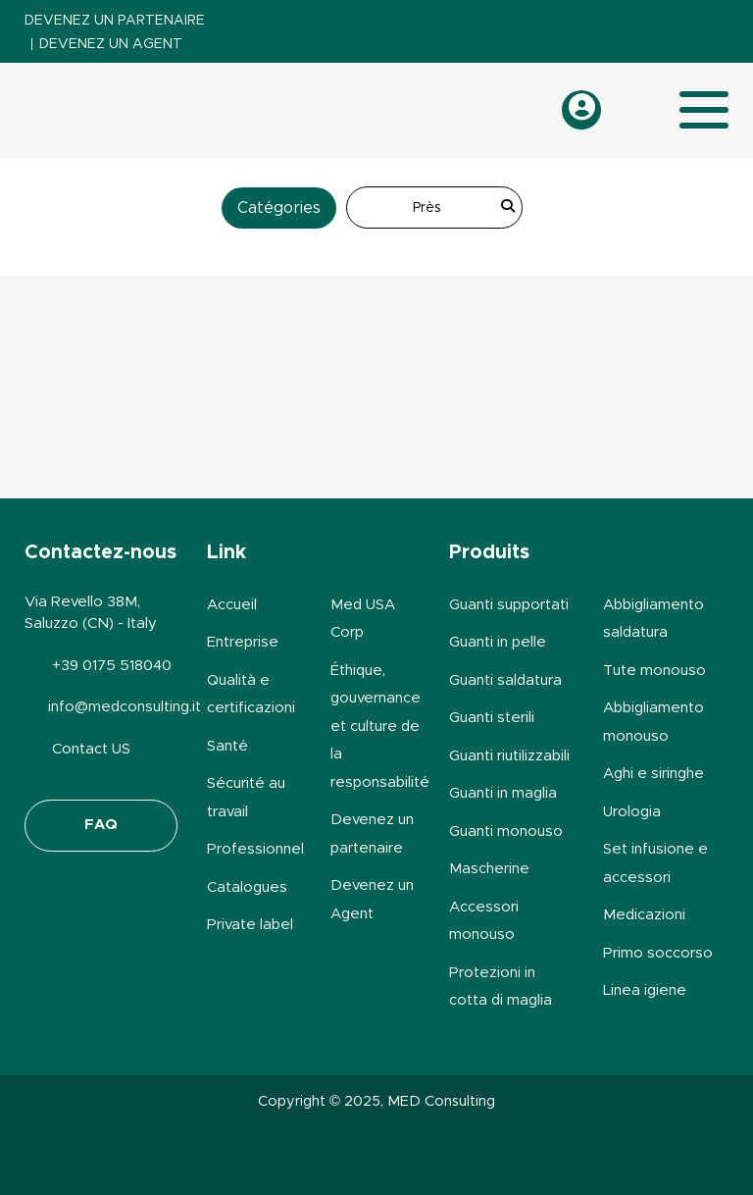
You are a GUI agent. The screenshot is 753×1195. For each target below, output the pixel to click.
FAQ (101, 824)
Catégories (279, 208)
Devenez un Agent (110, 44)
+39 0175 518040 (112, 665)
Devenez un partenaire (115, 20)
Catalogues (247, 887)
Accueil (232, 605)
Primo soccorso (658, 953)
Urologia (632, 812)
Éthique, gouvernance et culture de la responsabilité (379, 726)
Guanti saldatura (505, 680)
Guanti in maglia (503, 793)
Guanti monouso (506, 831)
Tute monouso (654, 670)
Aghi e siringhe (653, 773)
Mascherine (489, 868)
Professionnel (255, 849)
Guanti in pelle (497, 642)
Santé (227, 746)
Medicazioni (644, 915)
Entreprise (242, 642)
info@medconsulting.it (124, 707)
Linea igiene (644, 990)
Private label (250, 924)
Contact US (91, 749)
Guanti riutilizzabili (509, 756)
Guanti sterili (491, 717)
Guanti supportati (509, 605)
